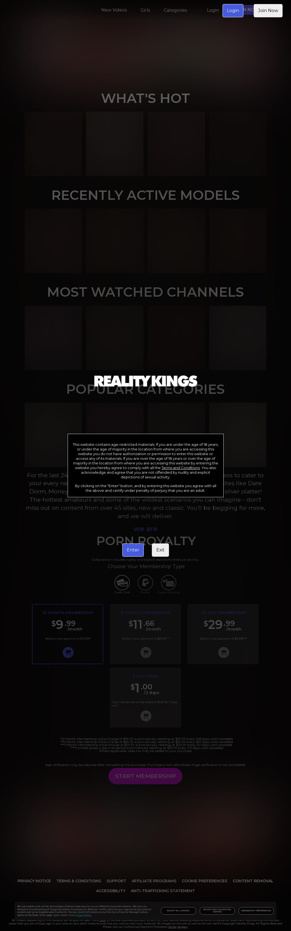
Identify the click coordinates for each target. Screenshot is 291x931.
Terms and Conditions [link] (181, 467)
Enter (133, 550)
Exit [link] (160, 550)
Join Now (268, 10)
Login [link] (233, 10)
